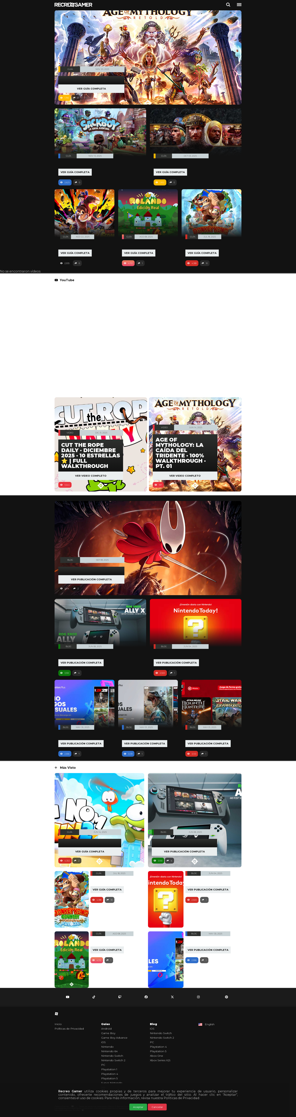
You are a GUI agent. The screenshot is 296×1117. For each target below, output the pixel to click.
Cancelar (157, 1107)
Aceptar (138, 1107)
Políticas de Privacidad (181, 1098)
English (209, 1024)
